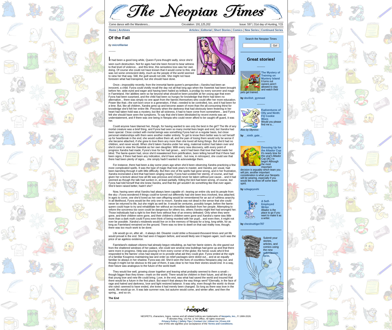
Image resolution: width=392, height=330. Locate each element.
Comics (238, 29)
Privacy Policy (170, 321)
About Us (213, 321)
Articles (194, 29)
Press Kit (225, 321)
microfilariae (120, 44)
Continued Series (272, 29)
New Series (252, 29)
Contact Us (200, 321)
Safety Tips (186, 321)
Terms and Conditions (220, 324)
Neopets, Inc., (228, 316)
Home (112, 29)
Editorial (206, 29)
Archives (124, 29)
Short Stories (222, 29)
